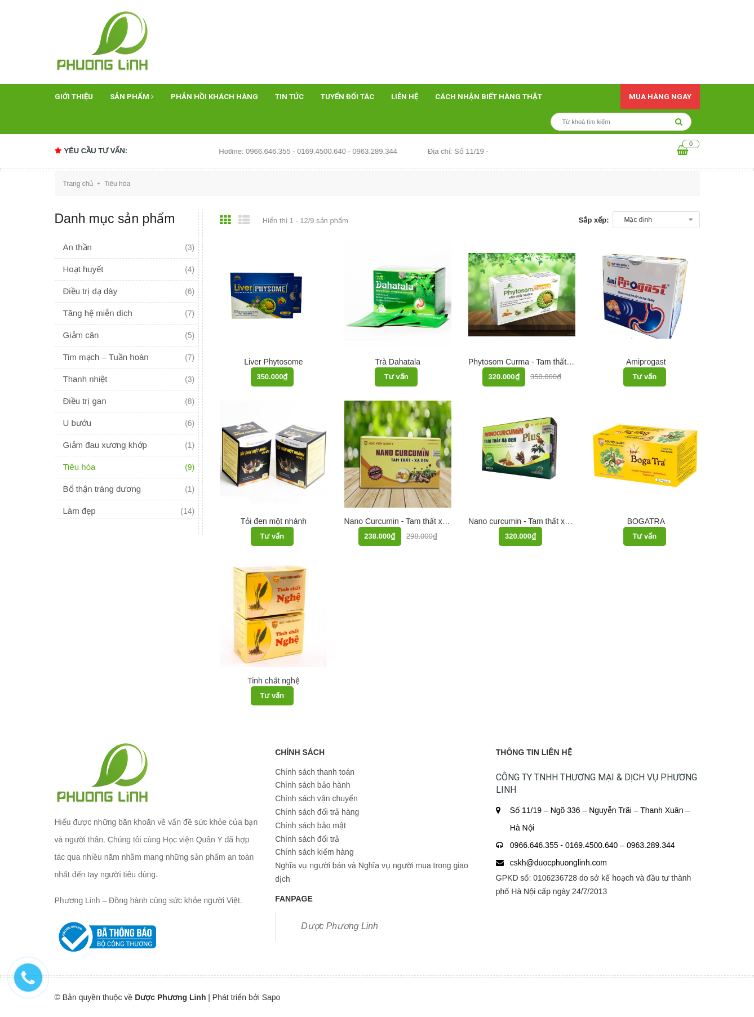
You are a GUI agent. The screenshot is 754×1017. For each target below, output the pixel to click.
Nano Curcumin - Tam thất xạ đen (403, 521)
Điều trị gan (85, 401)
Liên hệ (404, 96)
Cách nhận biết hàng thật (488, 96)
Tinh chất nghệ (273, 680)
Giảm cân (81, 335)
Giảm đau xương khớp (105, 445)
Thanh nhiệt (85, 379)
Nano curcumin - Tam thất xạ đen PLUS (537, 521)
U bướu (77, 423)
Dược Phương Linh (339, 926)
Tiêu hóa (79, 467)
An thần (77, 247)
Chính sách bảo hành (312, 784)
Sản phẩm (132, 96)
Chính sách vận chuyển (316, 798)
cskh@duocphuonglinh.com (558, 862)
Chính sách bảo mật (310, 825)
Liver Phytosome (273, 361)
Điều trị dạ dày (90, 291)
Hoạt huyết (83, 269)
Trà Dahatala (397, 361)
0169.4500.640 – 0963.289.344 (620, 845)
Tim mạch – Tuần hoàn (106, 357)
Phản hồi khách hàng (214, 96)
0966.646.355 (535, 845)
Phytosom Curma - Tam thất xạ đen (530, 361)
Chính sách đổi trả (307, 838)
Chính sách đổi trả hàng (317, 811)
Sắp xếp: (594, 220)
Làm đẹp (79, 511)
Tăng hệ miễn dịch (97, 313)
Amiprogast (646, 361)
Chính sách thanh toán (314, 771)
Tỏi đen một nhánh (274, 521)
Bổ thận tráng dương (102, 489)
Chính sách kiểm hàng (314, 851)
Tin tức (289, 96)
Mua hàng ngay (660, 96)
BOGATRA (646, 521)
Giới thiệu (74, 96)
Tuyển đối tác (347, 96)
